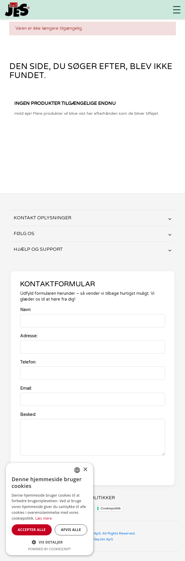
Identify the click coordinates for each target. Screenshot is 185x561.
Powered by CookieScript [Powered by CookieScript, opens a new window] (49, 549)
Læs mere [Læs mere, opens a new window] (43, 518)
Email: (26, 388)
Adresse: (29, 336)
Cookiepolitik (111, 508)
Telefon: (28, 362)
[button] (49, 542)
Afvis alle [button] (71, 529)
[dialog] (49, 509)
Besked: (28, 414)
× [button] (85, 469)
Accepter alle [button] (32, 529)
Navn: (25, 309)
